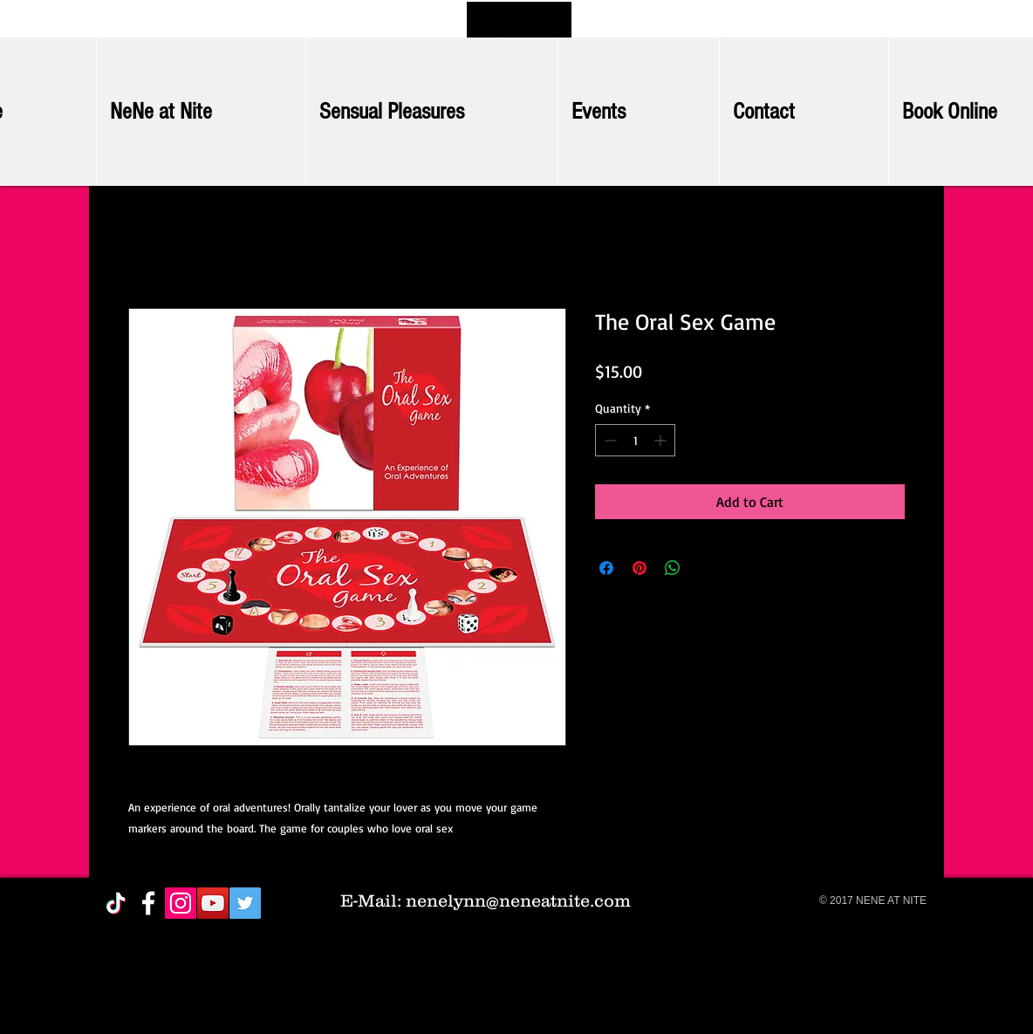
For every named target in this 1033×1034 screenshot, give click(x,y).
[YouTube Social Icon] (213, 903)
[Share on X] (705, 568)
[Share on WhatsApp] (672, 568)
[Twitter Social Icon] (245, 903)
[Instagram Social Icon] (180, 903)
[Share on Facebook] (606, 568)
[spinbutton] (635, 440)
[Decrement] (608, 440)
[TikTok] (116, 903)
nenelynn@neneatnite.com (518, 900)
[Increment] (662, 440)
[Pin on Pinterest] (639, 568)
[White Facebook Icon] (148, 903)
